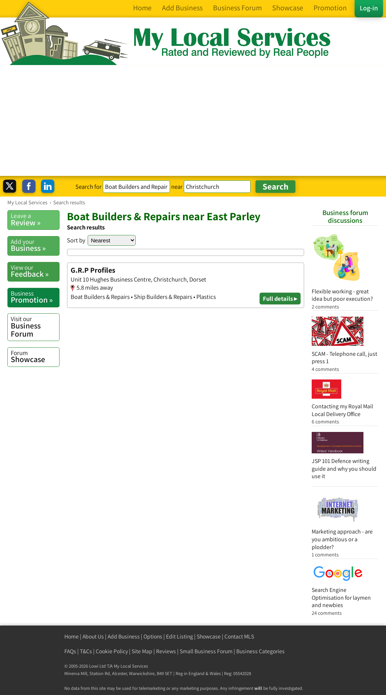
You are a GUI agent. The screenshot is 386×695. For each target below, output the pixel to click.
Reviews (166, 651)
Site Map (142, 651)
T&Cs (86, 651)
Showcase (35, 356)
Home (71, 636)
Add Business (124, 636)
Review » (35, 219)
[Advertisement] (193, 120)
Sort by (76, 240)
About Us (93, 636)
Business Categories (260, 651)
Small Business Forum (206, 651)
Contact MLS (239, 636)
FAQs (70, 651)
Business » (35, 245)
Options (152, 636)
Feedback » (35, 271)
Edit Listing (179, 636)
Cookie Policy (112, 651)
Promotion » (35, 297)
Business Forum (35, 326)
